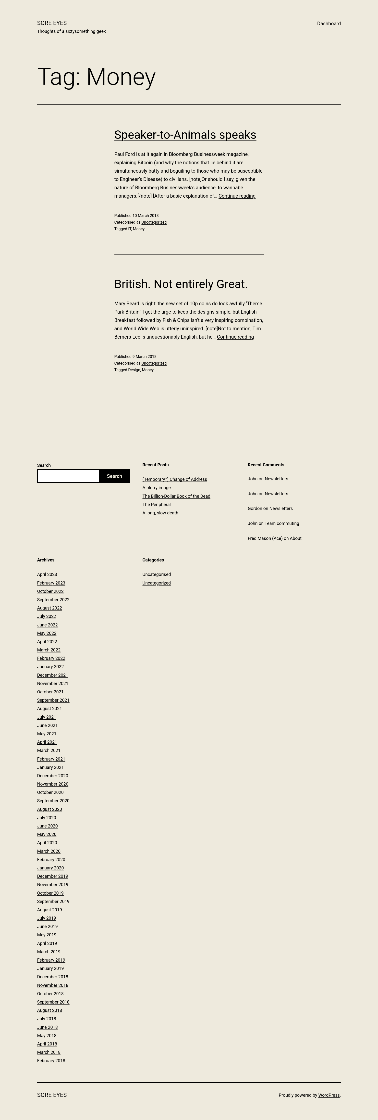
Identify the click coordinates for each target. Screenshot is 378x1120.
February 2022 (51, 658)
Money (139, 229)
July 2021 (46, 717)
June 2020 (47, 825)
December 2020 (52, 775)
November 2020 (53, 784)
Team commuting (282, 523)
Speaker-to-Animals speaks (185, 135)
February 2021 (51, 759)
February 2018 (51, 1060)
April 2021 (47, 742)
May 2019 (47, 934)
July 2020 (46, 817)
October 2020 (50, 792)
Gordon (255, 508)
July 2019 (46, 918)
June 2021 (47, 725)
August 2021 (49, 708)
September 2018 (53, 1002)
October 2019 (50, 893)
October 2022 (50, 591)
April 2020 (47, 842)
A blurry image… (158, 487)
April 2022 (47, 641)
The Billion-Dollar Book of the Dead (176, 496)
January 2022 (50, 666)
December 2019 (52, 876)
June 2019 (47, 926)
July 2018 (46, 1018)
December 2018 (52, 976)
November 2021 (53, 683)
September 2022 (53, 599)
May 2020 (47, 834)
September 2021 (53, 700)
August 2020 (49, 809)
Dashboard (329, 23)
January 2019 (50, 968)
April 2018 (47, 1043)
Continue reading (237, 196)
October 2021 (50, 691)
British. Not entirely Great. (181, 284)
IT (129, 229)
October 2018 (50, 993)
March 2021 (49, 750)
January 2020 (50, 867)
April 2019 (47, 943)
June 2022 (47, 624)
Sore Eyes (52, 23)
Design (134, 370)
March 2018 (49, 1052)
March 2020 (49, 851)
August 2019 (49, 909)
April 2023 (47, 574)
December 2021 (52, 675)
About (296, 538)
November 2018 (53, 985)
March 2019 (49, 951)
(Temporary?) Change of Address (175, 479)
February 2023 (51, 582)
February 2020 (51, 859)
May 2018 (47, 1035)
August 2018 (49, 1010)
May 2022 (47, 633)
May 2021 (47, 733)
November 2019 (53, 884)
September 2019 (53, 901)
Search (44, 465)
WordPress (329, 1095)
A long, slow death (160, 512)
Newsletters (276, 478)
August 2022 (49, 608)
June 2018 (47, 1027)
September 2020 (53, 800)
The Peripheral (157, 504)
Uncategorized (154, 222)
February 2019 (51, 960)
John (253, 478)
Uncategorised (157, 574)
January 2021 (50, 767)
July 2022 (46, 616)
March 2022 (49, 649)
